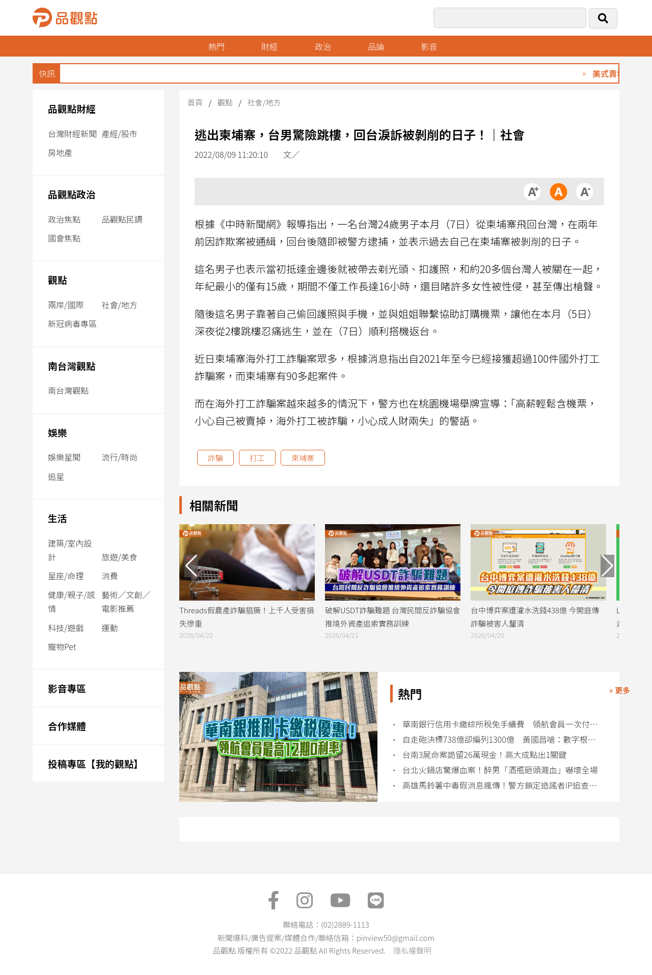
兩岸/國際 (66, 305)
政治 (323, 46)
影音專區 (67, 688)
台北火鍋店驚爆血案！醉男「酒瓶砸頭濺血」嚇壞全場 (500, 770)
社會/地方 (119, 305)
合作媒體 (67, 726)
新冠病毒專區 (72, 323)
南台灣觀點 (72, 365)
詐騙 (215, 457)
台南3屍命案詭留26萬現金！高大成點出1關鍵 (484, 755)
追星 (56, 476)
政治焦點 (64, 219)
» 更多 (619, 690)
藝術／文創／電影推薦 (125, 601)
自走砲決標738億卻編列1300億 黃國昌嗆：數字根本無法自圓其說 (500, 739)
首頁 (195, 102)
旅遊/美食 (119, 557)
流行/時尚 (119, 457)
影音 (429, 46)
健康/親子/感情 (71, 601)
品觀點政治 (72, 194)
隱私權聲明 (412, 950)
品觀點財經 (72, 108)
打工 (257, 457)
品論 (376, 46)
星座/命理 (66, 576)
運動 (109, 627)
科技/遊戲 (66, 627)
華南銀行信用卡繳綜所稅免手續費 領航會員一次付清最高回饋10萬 (500, 724)
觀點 (57, 279)
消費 (109, 576)
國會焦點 (64, 238)
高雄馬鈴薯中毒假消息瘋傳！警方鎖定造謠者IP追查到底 (500, 785)
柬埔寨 (302, 457)
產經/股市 (119, 133)
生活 (57, 518)
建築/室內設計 (70, 550)
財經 (269, 46)
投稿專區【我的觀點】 (95, 763)
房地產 (60, 152)
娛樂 (57, 432)
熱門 (216, 46)
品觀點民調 (121, 219)
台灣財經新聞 (72, 133)
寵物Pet (62, 646)
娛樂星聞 (64, 457)
